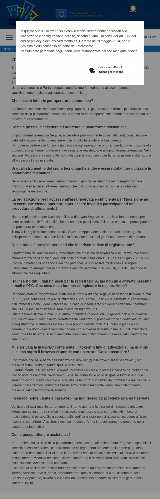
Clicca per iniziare (111, 72)
